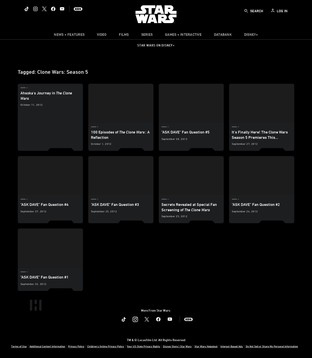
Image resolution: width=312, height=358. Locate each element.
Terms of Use (19, 346)
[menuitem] (102, 35)
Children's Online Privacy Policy (105, 346)
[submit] (246, 11)
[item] (69, 35)
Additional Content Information (47, 346)
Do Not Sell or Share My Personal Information (272, 346)
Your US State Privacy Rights (143, 346)
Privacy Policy (76, 346)
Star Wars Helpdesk (206, 346)
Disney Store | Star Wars (177, 346)
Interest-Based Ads (231, 346)
